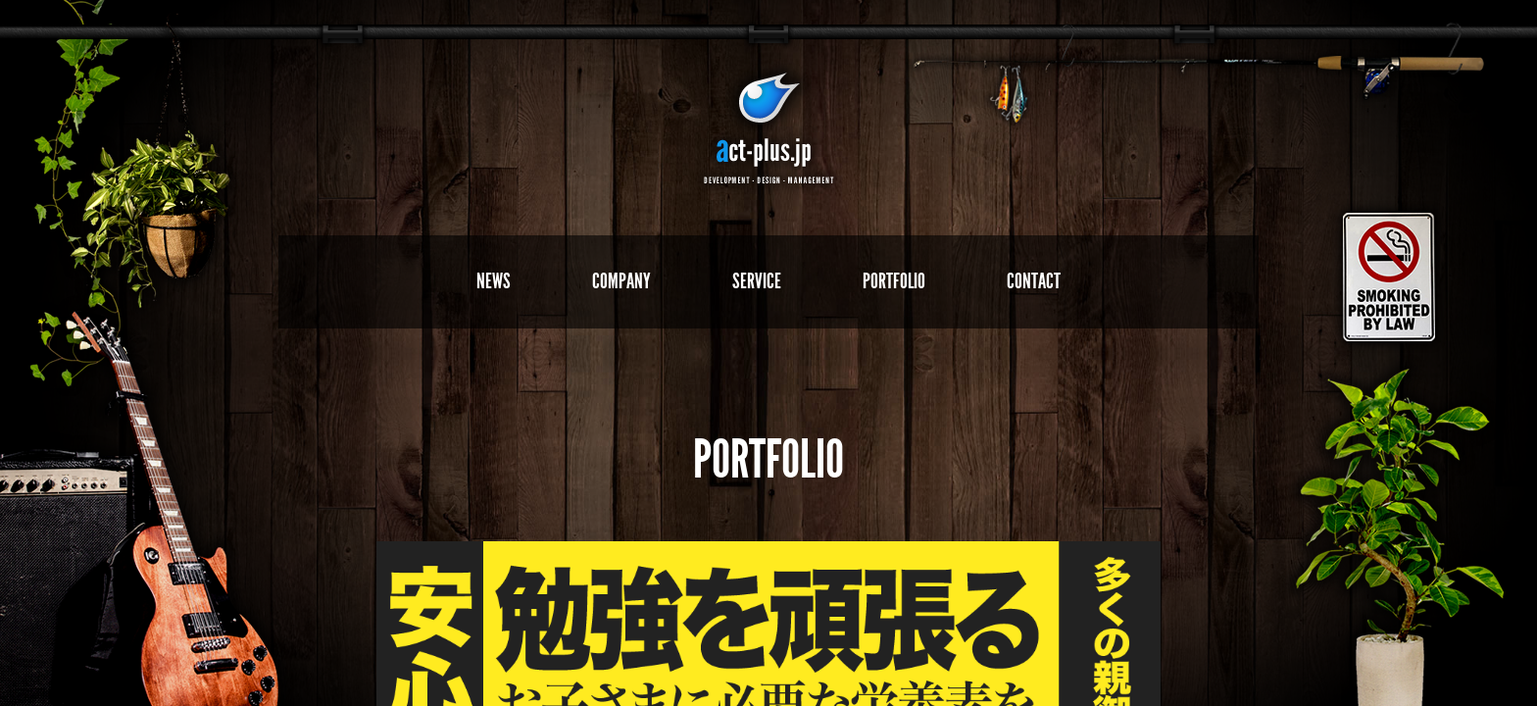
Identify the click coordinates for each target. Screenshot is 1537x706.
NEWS (493, 281)
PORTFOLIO (894, 281)
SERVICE (756, 281)
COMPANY (621, 281)
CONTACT (1034, 281)
